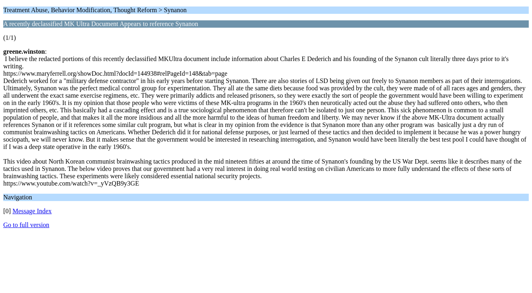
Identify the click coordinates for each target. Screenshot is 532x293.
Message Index (32, 211)
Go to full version (26, 224)
